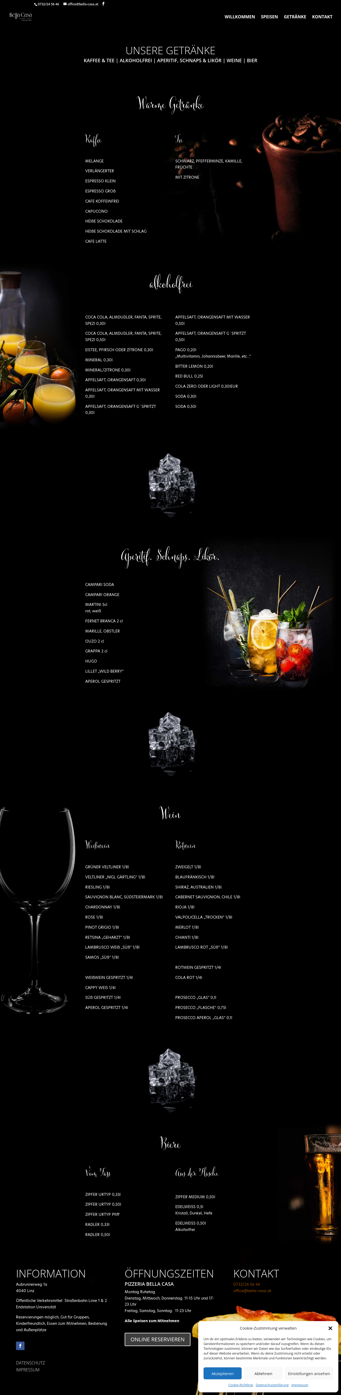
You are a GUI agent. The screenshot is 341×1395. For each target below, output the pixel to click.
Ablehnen (263, 1373)
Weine (234, 60)
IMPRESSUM (27, 1370)
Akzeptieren (223, 1373)
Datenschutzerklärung (272, 1385)
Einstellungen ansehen (309, 1373)
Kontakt (322, 17)
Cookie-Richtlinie (240, 1385)
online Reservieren (158, 1339)
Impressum (299, 1385)
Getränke (295, 17)
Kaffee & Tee (99, 60)
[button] (330, 1328)
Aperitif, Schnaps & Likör (189, 60)
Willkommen (240, 17)
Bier (252, 60)
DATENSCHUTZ (30, 1363)
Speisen (269, 17)
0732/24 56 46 (246, 1284)
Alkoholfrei (136, 60)
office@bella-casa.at (252, 1290)
